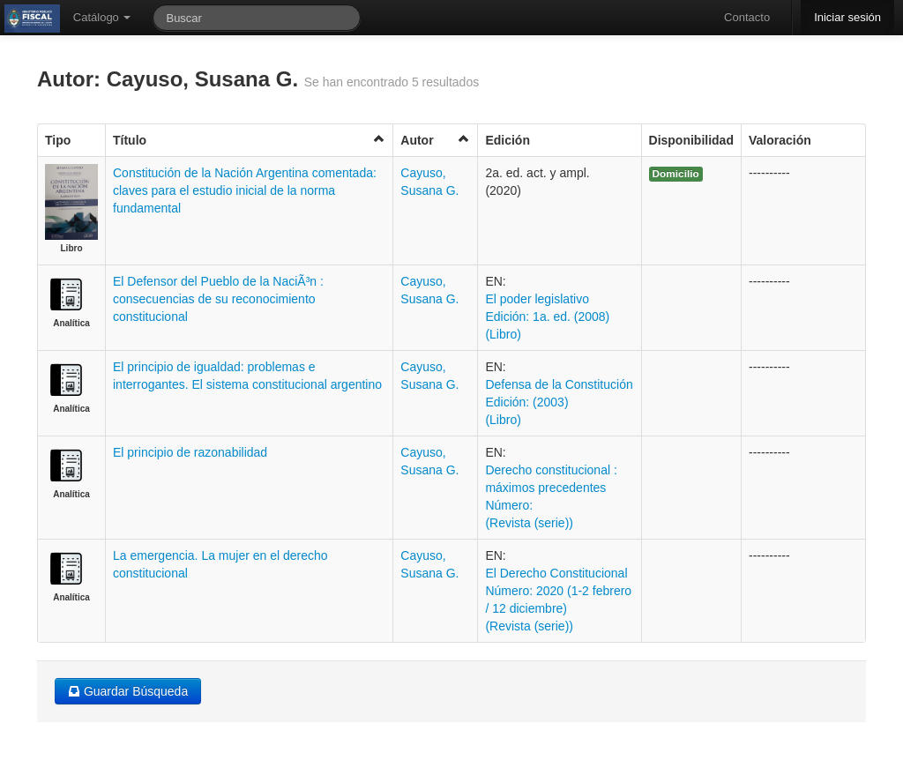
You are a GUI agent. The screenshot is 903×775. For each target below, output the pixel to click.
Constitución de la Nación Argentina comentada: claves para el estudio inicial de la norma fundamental (245, 190)
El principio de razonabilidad (190, 452)
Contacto (747, 17)
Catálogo (102, 17)
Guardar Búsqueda (128, 691)
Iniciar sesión (847, 17)
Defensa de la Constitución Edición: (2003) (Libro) (558, 402)
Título (249, 139)
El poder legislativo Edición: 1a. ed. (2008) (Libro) (547, 316)
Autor (435, 139)
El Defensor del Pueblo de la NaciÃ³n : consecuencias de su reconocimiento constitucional (218, 299)
